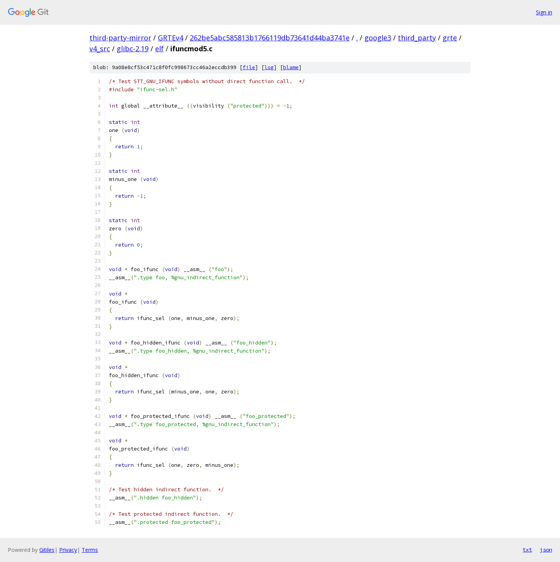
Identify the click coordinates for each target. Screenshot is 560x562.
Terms (90, 549)
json (546, 549)
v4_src (99, 48)
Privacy (68, 549)
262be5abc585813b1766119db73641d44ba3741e (270, 37)
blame (291, 67)
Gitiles (46, 549)
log (269, 67)
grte (450, 37)
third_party (417, 37)
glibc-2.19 (133, 48)
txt (527, 549)
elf (159, 48)
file (249, 67)
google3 (377, 37)
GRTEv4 (170, 37)
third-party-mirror (120, 37)
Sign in (544, 12)
